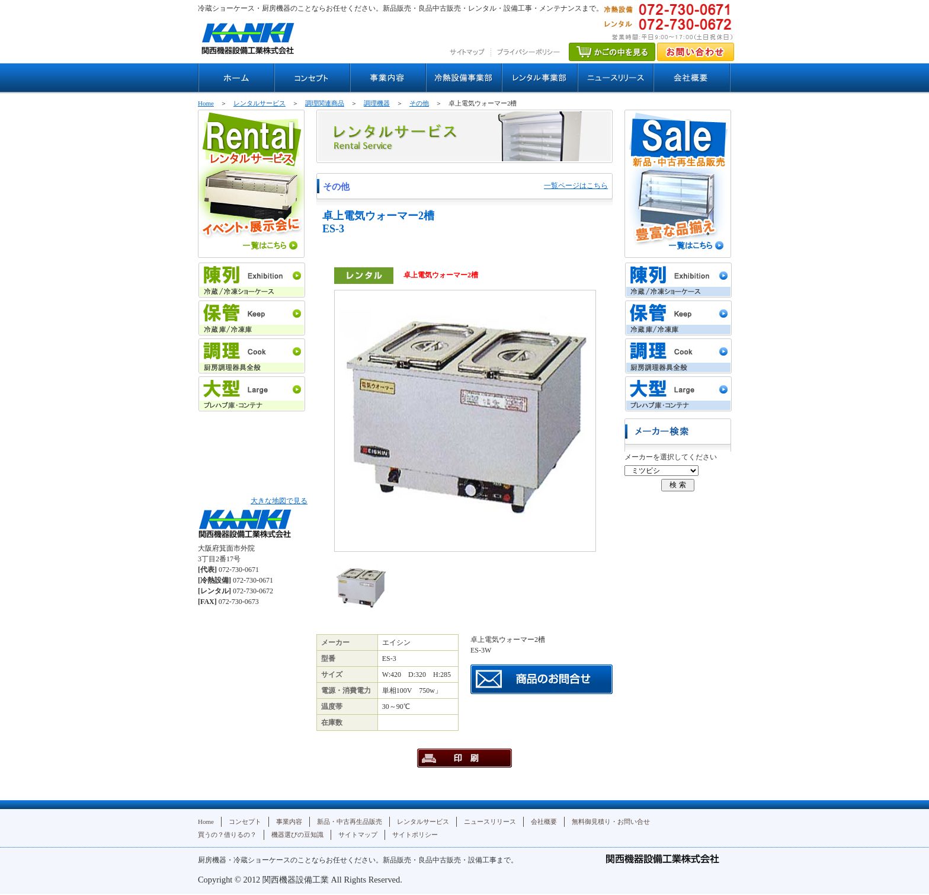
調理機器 (377, 103)
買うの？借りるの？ (227, 834)
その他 (419, 103)
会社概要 (544, 821)
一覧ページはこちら (576, 185)
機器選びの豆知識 (297, 834)
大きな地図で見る (279, 501)
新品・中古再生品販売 (349, 821)
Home (206, 103)
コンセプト (245, 821)
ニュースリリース (490, 821)
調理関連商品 (324, 103)
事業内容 (289, 821)
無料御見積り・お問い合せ (611, 821)
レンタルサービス (259, 103)
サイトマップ (357, 834)
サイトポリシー (415, 834)
